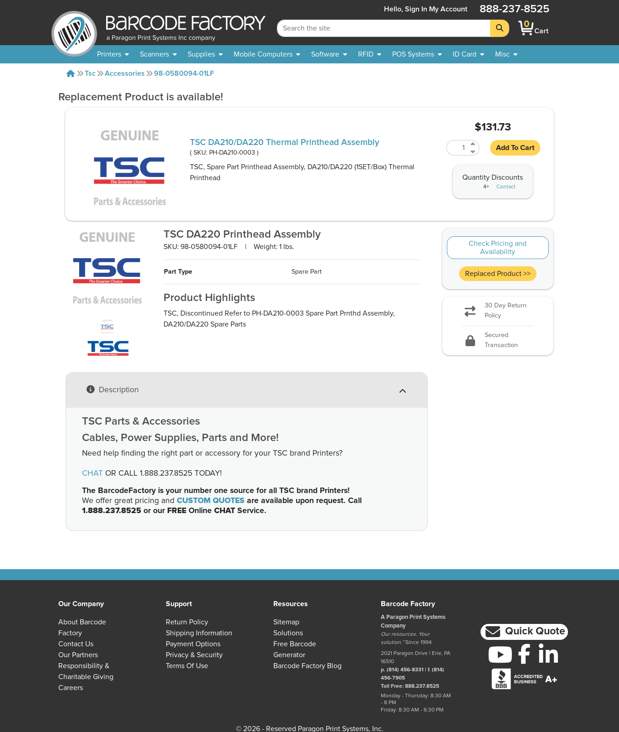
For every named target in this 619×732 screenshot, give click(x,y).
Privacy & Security (194, 655)
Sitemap (286, 622)
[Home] (71, 73)
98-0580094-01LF (184, 73)
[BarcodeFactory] (74, 28)
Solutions (288, 633)
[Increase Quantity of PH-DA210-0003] (473, 144)
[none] (506, 54)
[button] (524, 632)
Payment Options (193, 644)
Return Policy (187, 622)
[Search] (499, 28)
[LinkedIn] (548, 654)
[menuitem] (113, 54)
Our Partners (78, 655)
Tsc (90, 73)
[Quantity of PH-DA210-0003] (457, 148)
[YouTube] (500, 654)
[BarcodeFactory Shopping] (526, 28)
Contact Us (75, 644)
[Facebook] (524, 654)
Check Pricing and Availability (498, 247)
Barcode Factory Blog (307, 666)
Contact (506, 187)
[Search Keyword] (384, 28)
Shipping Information (199, 633)
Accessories (125, 73)
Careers (70, 687)
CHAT (92, 473)
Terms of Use (187, 666)
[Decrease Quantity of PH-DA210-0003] (473, 152)
